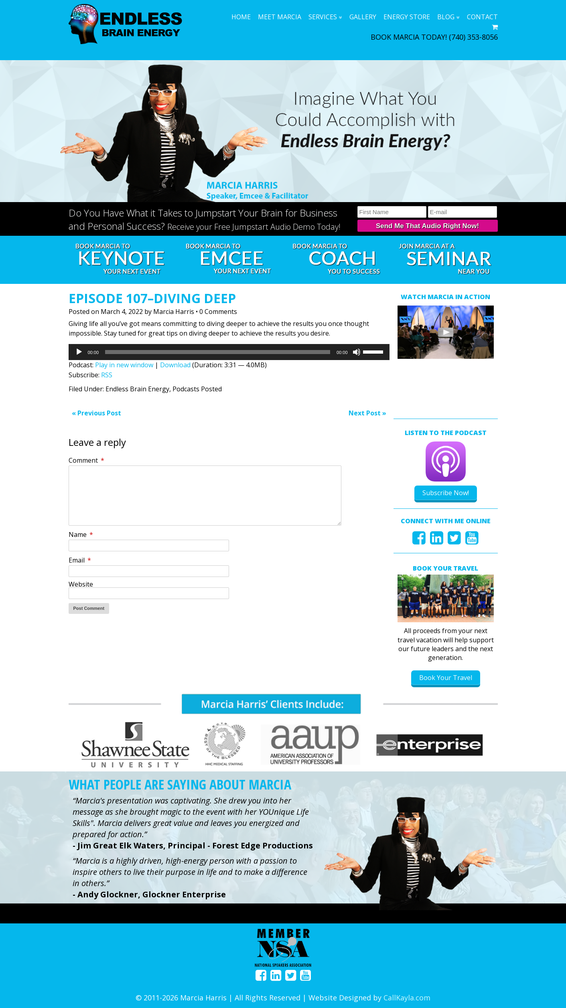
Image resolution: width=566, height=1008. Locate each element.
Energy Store (406, 16)
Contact (482, 16)
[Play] (79, 352)
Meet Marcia (279, 16)
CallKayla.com (406, 995)
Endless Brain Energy (137, 389)
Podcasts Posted (197, 389)
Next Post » (367, 413)
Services (322, 16)
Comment (86, 460)
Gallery (362, 16)
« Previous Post (96, 413)
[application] (229, 352)
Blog (445, 16)
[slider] (217, 352)
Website (81, 584)
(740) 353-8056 (473, 37)
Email (80, 560)
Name (81, 534)
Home (241, 16)
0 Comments (218, 311)
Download (175, 364)
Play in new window (124, 364)
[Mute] (357, 352)
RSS (106, 374)
